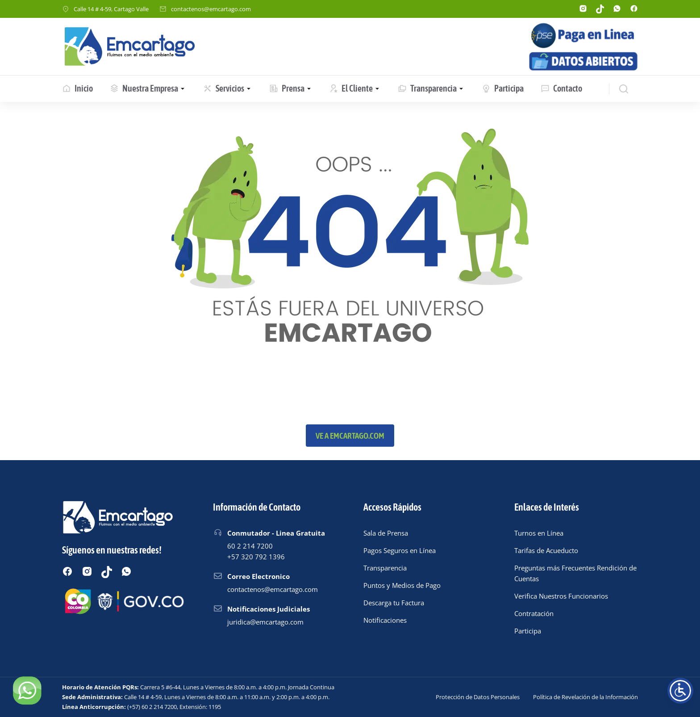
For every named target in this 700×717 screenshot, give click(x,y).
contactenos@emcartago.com (211, 9)
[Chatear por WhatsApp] (27, 690)
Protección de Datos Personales (478, 697)
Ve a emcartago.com (350, 435)
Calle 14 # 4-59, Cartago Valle (111, 9)
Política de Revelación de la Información (585, 697)
